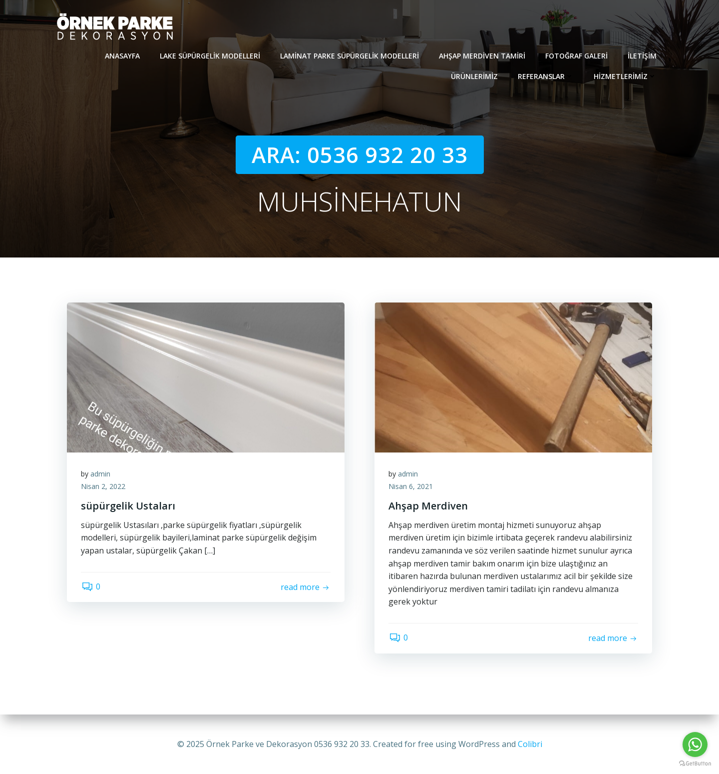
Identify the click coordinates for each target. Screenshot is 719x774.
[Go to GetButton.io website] (695, 763)
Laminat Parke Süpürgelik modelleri (350, 55)
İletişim (642, 55)
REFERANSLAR (546, 75)
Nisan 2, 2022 (104, 487)
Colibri (530, 744)
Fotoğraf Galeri (577, 55)
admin (101, 475)
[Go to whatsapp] (695, 744)
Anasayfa (122, 55)
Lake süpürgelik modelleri (210, 55)
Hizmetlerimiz (625, 75)
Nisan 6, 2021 (411, 487)
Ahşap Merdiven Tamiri (482, 55)
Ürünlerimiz (474, 75)
